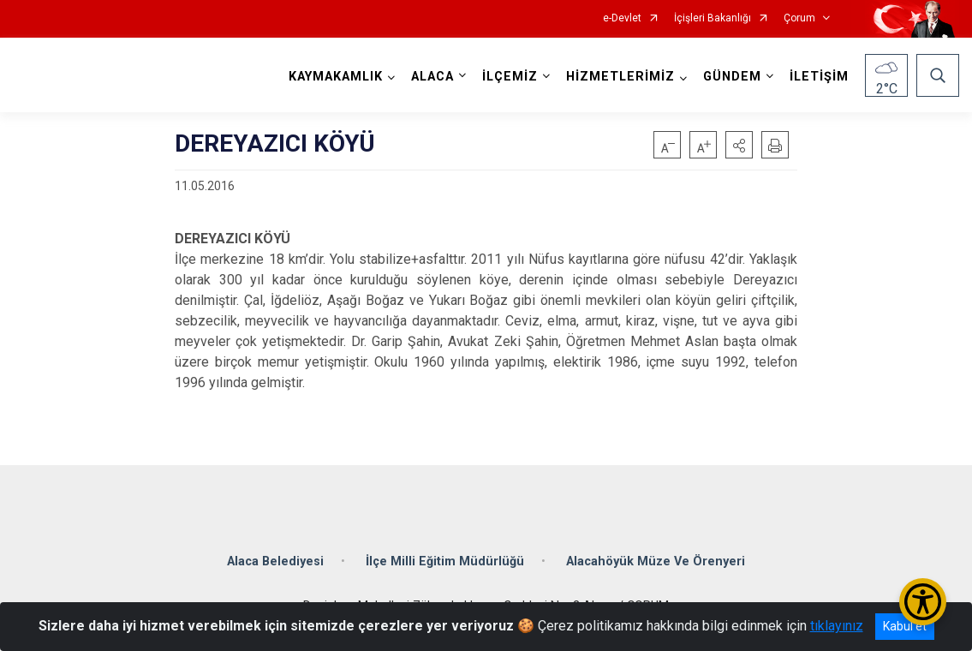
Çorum (799, 18)
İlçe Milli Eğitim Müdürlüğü (445, 561)
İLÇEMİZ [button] (510, 76)
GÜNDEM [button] (732, 76)
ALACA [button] (432, 76)
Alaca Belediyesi (275, 561)
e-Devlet (622, 18)
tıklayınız (836, 626)
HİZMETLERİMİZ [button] (620, 76)
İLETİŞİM (819, 76)
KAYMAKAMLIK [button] (336, 76)
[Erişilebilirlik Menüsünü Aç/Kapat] (922, 601)
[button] (739, 144)
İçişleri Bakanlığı (712, 18)
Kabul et (905, 626)
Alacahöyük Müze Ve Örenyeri (655, 561)
